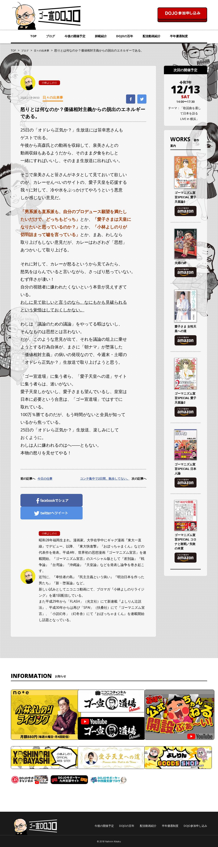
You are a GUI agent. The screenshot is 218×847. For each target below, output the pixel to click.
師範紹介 (101, 36)
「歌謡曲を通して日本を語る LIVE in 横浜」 (190, 113)
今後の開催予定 (75, 36)
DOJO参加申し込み (195, 826)
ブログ (50, 36)
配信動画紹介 (152, 36)
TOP (33, 36)
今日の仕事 (44, 478)
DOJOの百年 (124, 36)
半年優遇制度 (179, 36)
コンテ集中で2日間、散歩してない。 (104, 478)
